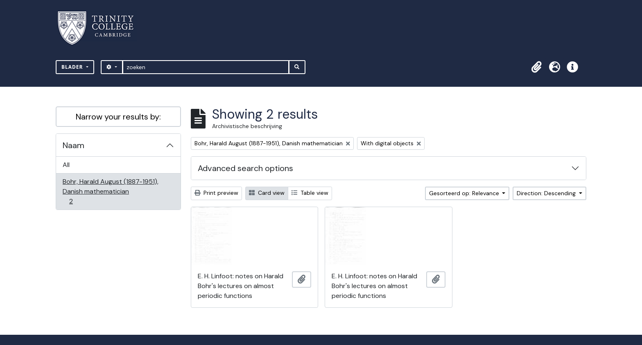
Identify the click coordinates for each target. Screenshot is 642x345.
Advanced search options (245, 168)
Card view (267, 192)
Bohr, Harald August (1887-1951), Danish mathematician (110, 191)
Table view (310, 192)
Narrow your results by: (118, 116)
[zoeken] (205, 67)
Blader (73, 66)
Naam (73, 145)
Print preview (216, 192)
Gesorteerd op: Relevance (465, 193)
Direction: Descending (547, 193)
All (66, 164)
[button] (536, 67)
